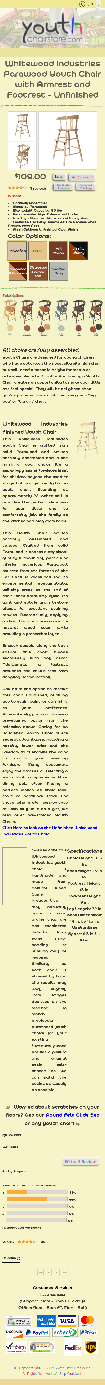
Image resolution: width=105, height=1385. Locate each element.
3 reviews (38, 188)
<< (41, 1272)
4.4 (43, 1242)
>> (65, 1272)
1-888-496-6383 (52, 1294)
